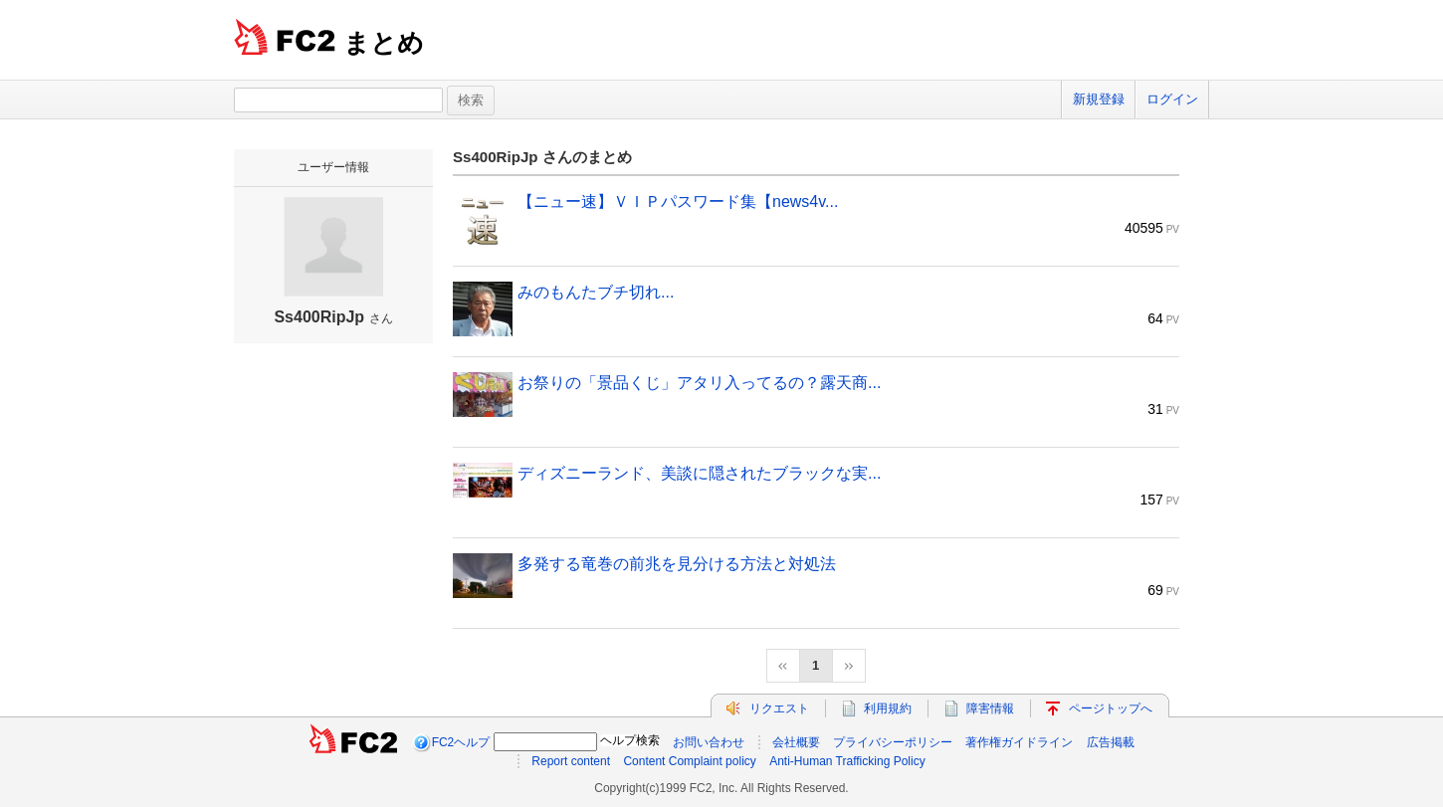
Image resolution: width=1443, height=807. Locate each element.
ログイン (1172, 99)
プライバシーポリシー (892, 742)
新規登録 (1099, 99)
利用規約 (888, 708)
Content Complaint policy (689, 761)
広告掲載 (1110, 742)
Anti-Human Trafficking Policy (847, 761)
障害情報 (990, 708)
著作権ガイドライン (1019, 742)
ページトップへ (1110, 708)
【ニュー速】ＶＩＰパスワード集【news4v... (677, 201)
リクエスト (779, 708)
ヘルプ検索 (630, 740)
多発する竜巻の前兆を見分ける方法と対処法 (676, 563)
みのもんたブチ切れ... (595, 292)
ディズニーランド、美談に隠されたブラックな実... (699, 473)
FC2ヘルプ (461, 742)
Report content (570, 761)
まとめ (383, 43)
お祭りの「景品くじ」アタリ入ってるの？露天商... (699, 382)
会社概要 (796, 742)
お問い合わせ (708, 742)
